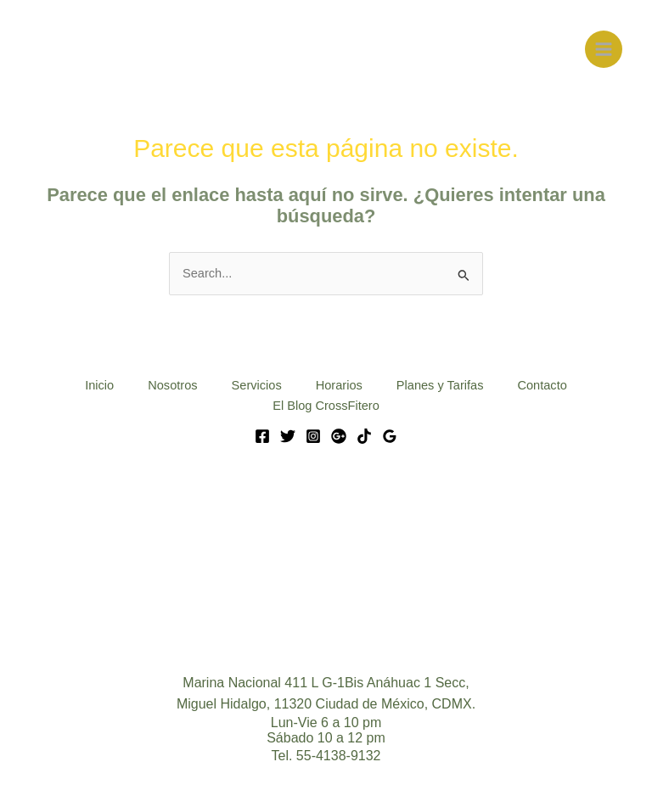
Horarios (339, 385)
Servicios (257, 385)
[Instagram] (313, 436)
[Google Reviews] (389, 436)
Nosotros (172, 385)
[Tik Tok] (364, 436)
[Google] (338, 436)
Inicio (99, 385)
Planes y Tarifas (440, 385)
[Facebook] (262, 436)
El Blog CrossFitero (326, 405)
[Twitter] (287, 436)
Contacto (541, 385)
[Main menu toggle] (603, 49)
